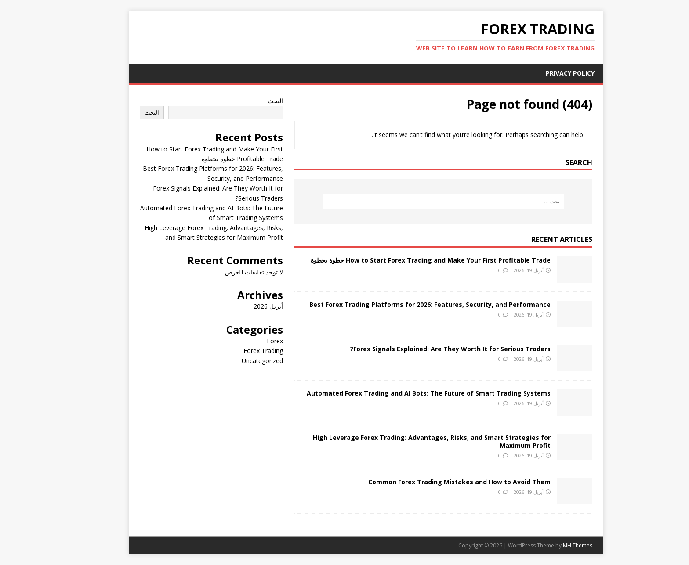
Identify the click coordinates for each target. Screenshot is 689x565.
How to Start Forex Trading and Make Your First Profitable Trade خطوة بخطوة (409, 260)
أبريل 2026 (246, 306)
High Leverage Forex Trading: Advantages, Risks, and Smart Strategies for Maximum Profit (410, 441)
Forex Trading (241, 350)
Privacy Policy (548, 73)
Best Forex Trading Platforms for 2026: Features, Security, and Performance (408, 304)
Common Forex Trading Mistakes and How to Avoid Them (438, 482)
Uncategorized (240, 360)
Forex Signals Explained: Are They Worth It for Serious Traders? (429, 349)
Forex (253, 341)
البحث (253, 101)
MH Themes (556, 545)
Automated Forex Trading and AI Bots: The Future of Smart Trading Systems (407, 393)
